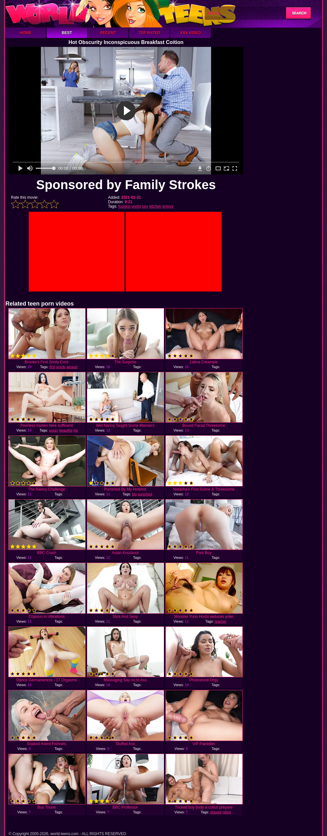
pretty (136, 206)
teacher (220, 621)
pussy (53, 430)
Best (67, 33)
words (60, 367)
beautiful (65, 430)
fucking (124, 206)
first (52, 367)
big (134, 494)
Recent (108, 33)
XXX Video (190, 33)
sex (145, 206)
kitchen (155, 206)
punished (145, 494)
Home (26, 33)
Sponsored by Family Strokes (126, 185)
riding (227, 812)
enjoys (168, 206)
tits (75, 430)
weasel (71, 367)
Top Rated (149, 33)
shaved (215, 812)
